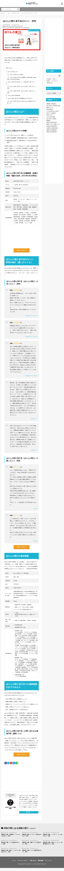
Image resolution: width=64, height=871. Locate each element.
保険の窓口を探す (15, 13)
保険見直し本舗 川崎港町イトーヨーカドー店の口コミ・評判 (11, 837)
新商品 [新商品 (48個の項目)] (48, 124)
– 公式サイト (33, 419)
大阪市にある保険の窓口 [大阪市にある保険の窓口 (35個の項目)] (52, 126)
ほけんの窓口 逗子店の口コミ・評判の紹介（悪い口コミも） (20, 82)
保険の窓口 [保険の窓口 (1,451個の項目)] (53, 103)
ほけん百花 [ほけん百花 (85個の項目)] (49, 118)
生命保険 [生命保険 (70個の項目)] (54, 118)
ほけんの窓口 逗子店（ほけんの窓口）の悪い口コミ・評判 (22, 91)
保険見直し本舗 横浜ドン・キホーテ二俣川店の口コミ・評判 (11, 854)
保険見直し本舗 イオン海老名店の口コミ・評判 (11, 845)
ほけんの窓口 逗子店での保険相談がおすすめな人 (19, 98)
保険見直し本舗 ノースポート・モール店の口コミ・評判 (53, 837)
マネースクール (54, 80)
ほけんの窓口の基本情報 (13, 95)
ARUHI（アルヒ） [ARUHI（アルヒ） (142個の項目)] (50, 115)
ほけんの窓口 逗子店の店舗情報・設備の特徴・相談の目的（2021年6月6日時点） (22, 78)
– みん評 (35, 509)
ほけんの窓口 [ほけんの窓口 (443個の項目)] (49, 105)
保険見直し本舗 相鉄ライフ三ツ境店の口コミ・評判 (32, 845)
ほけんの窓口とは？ (12, 72)
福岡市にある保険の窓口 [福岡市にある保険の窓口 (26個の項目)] (52, 131)
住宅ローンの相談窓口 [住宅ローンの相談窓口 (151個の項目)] (51, 113)
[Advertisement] (12, 781)
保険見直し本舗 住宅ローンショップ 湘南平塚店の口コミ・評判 (53, 845)
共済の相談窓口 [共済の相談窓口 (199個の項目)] (50, 109)
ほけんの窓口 (7, 27)
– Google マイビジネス (31, 316)
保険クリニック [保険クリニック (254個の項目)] (50, 107)
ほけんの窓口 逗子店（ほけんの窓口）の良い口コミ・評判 (22, 87)
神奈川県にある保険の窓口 (17, 26)
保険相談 (17, 27)
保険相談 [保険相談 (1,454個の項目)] (48, 103)
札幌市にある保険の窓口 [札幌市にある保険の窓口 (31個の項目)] (52, 129)
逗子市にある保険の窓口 (24, 27)
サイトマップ (48, 863)
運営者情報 (40, 863)
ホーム (14, 863)
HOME (3, 13)
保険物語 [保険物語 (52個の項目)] (48, 120)
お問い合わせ (33, 863)
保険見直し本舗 (49, 82)
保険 (9, 13)
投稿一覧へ (28, 814)
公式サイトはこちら (21, 250)
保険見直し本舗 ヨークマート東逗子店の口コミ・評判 (32, 837)
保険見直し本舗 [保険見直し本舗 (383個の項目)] (56, 105)
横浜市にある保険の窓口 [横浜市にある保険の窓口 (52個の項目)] (52, 122)
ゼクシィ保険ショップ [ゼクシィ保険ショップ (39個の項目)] (55, 124)
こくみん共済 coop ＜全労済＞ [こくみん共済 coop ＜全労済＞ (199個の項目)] (53, 111)
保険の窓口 (12, 27)
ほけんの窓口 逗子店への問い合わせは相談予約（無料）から (21, 102)
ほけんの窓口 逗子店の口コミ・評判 (29, 13)
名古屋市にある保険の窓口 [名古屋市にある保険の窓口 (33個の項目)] (52, 128)
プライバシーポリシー (22, 863)
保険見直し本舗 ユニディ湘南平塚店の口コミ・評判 (32, 854)
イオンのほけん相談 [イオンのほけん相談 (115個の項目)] (51, 116)
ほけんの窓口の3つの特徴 (15, 74)
